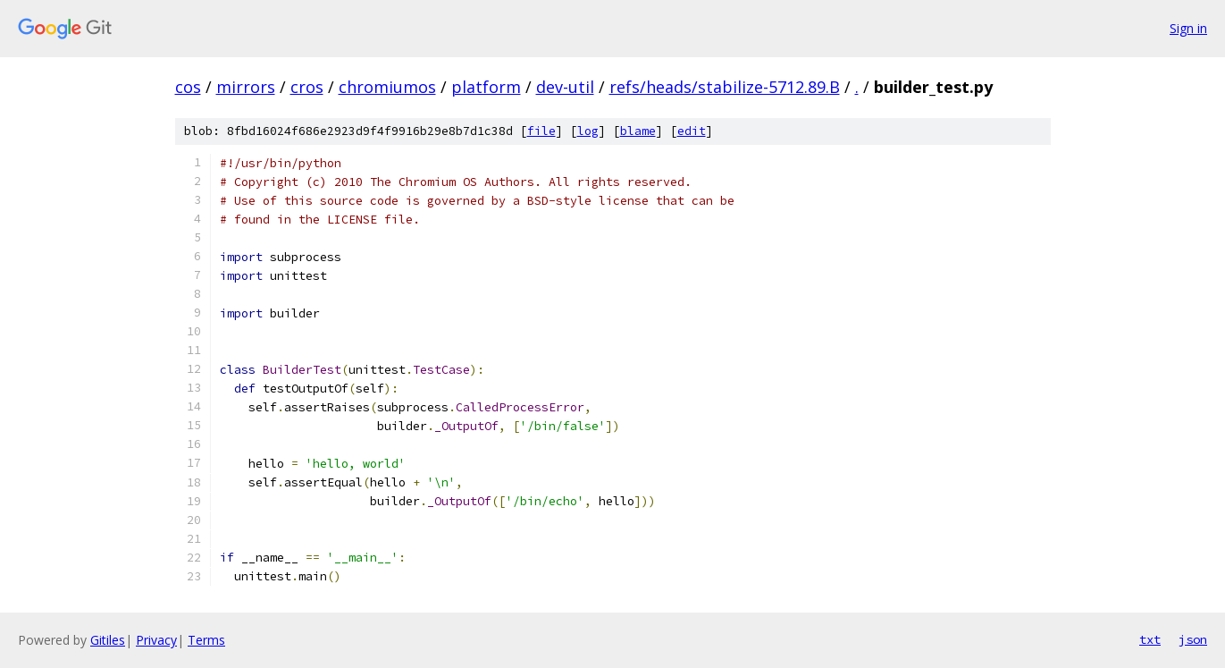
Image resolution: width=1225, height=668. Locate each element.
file (541, 131)
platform (486, 86)
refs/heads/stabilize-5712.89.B (724, 86)
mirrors (245, 86)
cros (306, 86)
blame (638, 131)
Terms (206, 639)
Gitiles (107, 639)
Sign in (1188, 28)
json (1193, 639)
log (588, 131)
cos (188, 86)
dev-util (565, 86)
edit (691, 131)
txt (1150, 639)
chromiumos (387, 86)
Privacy (156, 639)
